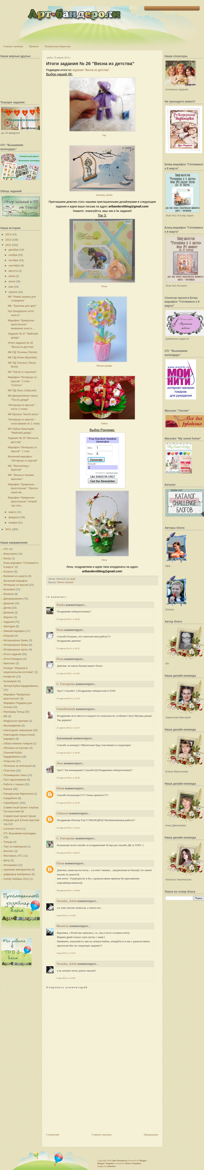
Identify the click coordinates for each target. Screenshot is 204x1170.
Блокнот (8, 571)
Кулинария (10, 681)
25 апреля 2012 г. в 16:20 (68, 752)
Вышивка (9, 589)
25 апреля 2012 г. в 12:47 (68, 727)
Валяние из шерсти (15, 576)
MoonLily (63, 926)
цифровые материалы (17, 874)
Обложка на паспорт (16, 747)
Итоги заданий (12, 654)
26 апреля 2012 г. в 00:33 (68, 853)
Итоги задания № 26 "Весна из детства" (90, 63)
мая (11, 286)
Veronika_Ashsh (104, 195)
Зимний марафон (14, 630)
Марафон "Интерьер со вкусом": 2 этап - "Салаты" (22, 381)
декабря (14, 249)
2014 (8, 234)
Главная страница (13, 46)
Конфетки (9, 676)
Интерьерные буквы (15, 640)
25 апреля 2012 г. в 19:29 (68, 777)
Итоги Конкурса (12, 658)
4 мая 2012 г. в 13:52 (66, 953)
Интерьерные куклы (15, 649)
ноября (13, 254)
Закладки (9, 626)
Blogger (143, 1160)
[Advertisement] (76, 1104)
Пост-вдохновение (14, 779)
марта (12, 512)
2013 (8, 239)
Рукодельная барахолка (58, 46)
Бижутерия (10, 553)
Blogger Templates (105, 1163)
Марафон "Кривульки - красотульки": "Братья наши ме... (23, 488)
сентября (14, 265)
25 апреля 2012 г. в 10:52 (68, 648)
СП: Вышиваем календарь (19, 833)
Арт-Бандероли (119, 1160)
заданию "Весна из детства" (90, 70)
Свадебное (10, 798)
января (13, 522)
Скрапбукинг (11, 802)
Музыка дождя (104, 365)
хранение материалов (17, 869)
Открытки (9, 761)
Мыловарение (12, 725)
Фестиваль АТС (13, 855)
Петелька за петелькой (17, 765)
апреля (13, 291)
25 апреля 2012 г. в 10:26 (68, 619)
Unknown (63, 813)
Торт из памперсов (15, 846)
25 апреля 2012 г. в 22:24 (68, 828)
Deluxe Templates (133, 1163)
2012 (8, 244)
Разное (7, 789)
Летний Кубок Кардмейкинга (20, 685)
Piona (104, 286)
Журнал (8, 617)
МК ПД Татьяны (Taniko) (22, 352)
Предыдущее (151, 1134)
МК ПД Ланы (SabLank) (22, 390)
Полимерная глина (15, 775)
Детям (7, 607)
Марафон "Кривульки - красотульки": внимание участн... (21, 324)
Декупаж (8, 603)
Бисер (7, 558)
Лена (104, 560)
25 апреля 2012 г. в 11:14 (68, 698)
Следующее (52, 1134)
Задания (8, 621)
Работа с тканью (13, 784)
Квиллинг (9, 663)
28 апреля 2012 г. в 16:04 (68, 890)
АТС (6, 549)
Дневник (8, 612)
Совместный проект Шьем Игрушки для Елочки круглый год (21, 820)
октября (13, 260)
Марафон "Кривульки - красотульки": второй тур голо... (22, 501)
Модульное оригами (15, 720)
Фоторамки (10, 865)
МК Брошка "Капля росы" (23, 414)
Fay (104, 135)
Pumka (61, 604)
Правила (34, 46)
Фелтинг (8, 851)
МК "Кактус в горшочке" (22, 371)
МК (5, 716)
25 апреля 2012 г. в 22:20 (68, 802)
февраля (14, 517)
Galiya (104, 423)
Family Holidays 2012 (16, 878)
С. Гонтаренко (66, 684)
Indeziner (111, 1166)
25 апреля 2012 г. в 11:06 (68, 673)
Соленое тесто (12, 828)
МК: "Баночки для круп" (22, 305)
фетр (6, 860)
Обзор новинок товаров (17, 743)
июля (12, 276)
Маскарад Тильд (13, 711)
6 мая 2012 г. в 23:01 (66, 978)
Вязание (8, 593)
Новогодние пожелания (17, 730)
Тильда (7, 841)
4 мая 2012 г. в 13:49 (66, 915)
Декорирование (13, 598)
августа (13, 270)
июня (12, 281)
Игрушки (8, 635)
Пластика (9, 770)
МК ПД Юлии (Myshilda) (22, 357)
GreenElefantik (66, 709)
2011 (8, 529)
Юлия (60, 788)
